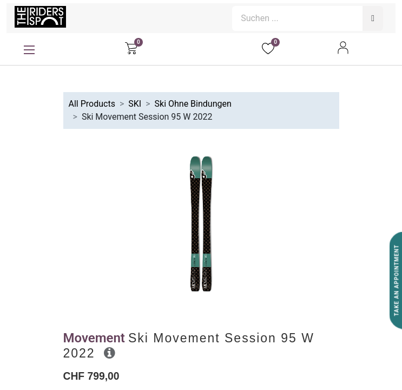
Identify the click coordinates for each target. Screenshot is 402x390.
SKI (134, 104)
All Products (92, 104)
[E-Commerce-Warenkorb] (131, 47)
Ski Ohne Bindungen (193, 104)
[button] (109, 352)
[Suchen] (373, 18)
